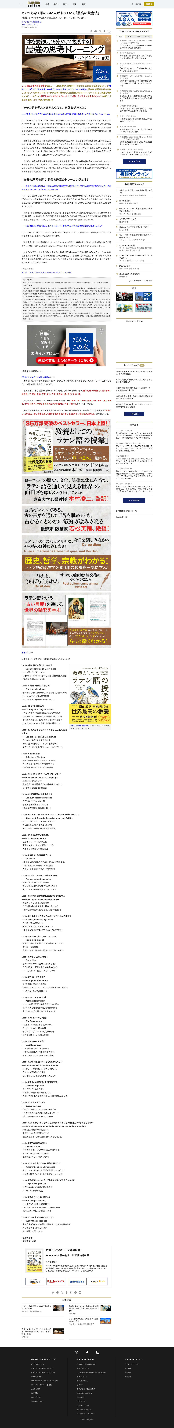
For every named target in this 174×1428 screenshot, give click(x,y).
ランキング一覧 (134, 161)
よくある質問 (35, 1389)
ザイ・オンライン (82, 1381)
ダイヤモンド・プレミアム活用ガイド (43, 1372)
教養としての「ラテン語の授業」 (64, 1250)
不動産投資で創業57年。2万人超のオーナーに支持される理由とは (134, 389)
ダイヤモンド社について (134, 1360)
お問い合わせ (36, 1397)
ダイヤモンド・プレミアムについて (42, 1368)
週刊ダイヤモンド (83, 1368)
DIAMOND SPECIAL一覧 (126, 511)
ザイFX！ (80, 1385)
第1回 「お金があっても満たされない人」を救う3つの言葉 (46, 273)
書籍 (85, 4)
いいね (147, 36)
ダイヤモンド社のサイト (86, 1360)
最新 (121, 36)
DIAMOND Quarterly (84, 1393)
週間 (139, 36)
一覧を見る (134, 414)
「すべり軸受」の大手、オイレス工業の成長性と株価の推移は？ (134, 381)
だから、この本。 (32, 25)
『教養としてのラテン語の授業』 (79, 726)
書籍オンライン (82, 1377)
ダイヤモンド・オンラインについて (43, 1360)
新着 (49, 4)
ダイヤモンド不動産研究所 (86, 1389)
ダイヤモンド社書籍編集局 (31, 22)
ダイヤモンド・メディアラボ (86, 1414)
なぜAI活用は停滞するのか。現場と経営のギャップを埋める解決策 (134, 397)
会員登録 (147, 4)
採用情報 (128, 1372)
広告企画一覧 (121, 517)
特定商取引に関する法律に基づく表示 (44, 1381)
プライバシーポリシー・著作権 (41, 1385)
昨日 (130, 36)
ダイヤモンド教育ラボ (84, 1409)
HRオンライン (82, 1401)
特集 (76, 4)
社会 (23, 25)
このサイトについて (37, 1364)
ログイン (137, 4)
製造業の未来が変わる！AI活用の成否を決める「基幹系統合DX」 (134, 372)
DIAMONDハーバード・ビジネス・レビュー (91, 1372)
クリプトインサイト (83, 1405)
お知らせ (128, 1377)
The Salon (80, 1397)
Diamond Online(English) (86, 1364)
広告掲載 (34, 1393)
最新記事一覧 (134, 500)
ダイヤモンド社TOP (131, 1364)
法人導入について (37, 1401)
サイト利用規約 (36, 1377)
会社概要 (128, 1368)
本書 (24, 653)
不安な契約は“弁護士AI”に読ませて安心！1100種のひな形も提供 (134, 405)
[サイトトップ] (32, 4)
